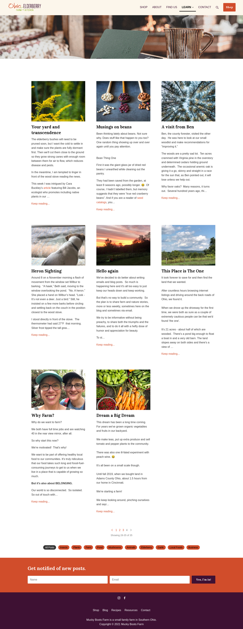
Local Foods (176, 547)
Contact (145, 610)
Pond (100, 547)
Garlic (161, 547)
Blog (105, 610)
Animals (131, 547)
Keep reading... (40, 203)
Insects (64, 547)
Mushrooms (115, 547)
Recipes (116, 610)
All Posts (49, 547)
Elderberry (146, 547)
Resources (131, 610)
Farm (88, 547)
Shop (229, 7)
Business (193, 547)
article (47, 187)
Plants (76, 547)
